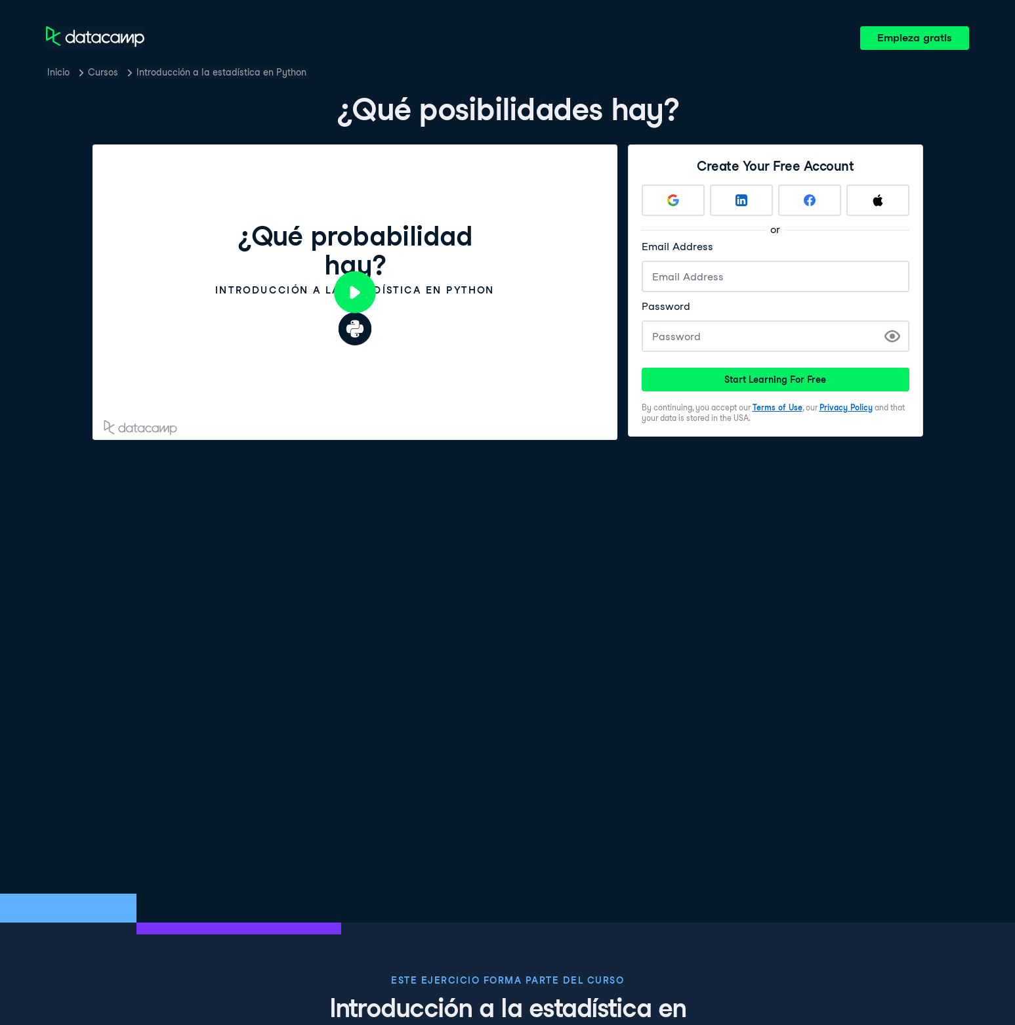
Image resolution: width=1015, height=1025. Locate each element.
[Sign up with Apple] (877, 200)
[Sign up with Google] (673, 200)
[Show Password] (892, 336)
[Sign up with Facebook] (809, 200)
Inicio (58, 72)
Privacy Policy (846, 407)
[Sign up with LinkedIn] (741, 200)
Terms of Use (777, 407)
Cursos (103, 72)
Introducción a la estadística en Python (221, 72)
